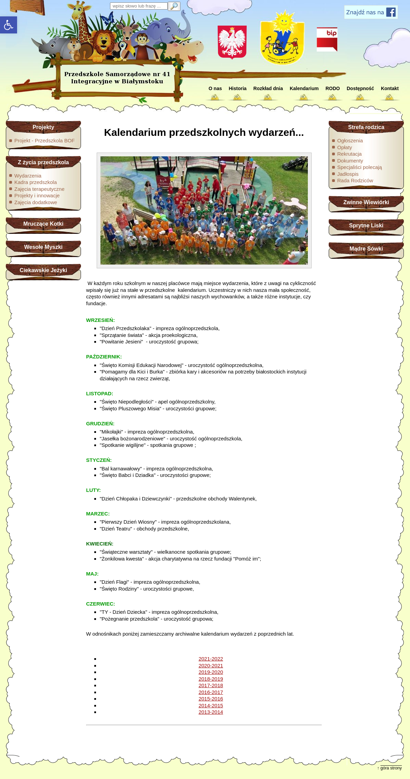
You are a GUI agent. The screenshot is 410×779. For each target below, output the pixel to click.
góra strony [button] (391, 768)
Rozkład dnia (268, 88)
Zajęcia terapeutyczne (39, 189)
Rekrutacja (349, 154)
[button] (8, 24)
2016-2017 (211, 692)
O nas (215, 88)
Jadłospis (348, 174)
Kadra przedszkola (35, 182)
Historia (237, 88)
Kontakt (390, 88)
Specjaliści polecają (359, 167)
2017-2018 (211, 685)
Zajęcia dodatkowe (35, 202)
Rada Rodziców (355, 180)
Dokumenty (350, 161)
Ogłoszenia (350, 140)
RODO (333, 88)
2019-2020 (211, 672)
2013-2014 (211, 712)
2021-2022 (211, 659)
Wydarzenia (27, 176)
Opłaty (344, 147)
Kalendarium (304, 88)
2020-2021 (211, 665)
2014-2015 (211, 705)
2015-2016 (211, 699)
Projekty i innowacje (37, 195)
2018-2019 (211, 679)
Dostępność (360, 88)
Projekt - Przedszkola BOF (44, 140)
